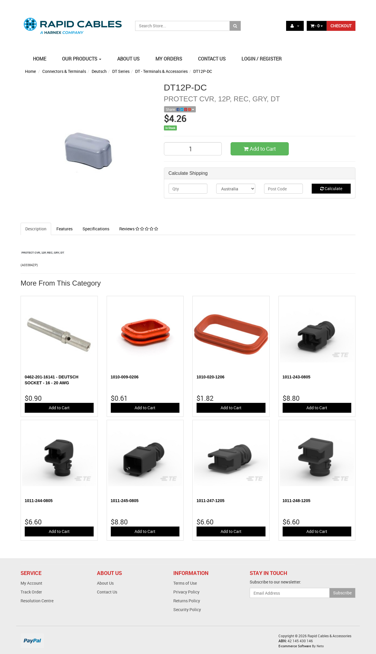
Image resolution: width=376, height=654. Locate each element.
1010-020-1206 (210, 377)
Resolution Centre (37, 600)
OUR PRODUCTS (81, 59)
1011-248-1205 (296, 500)
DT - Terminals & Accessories (161, 71)
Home (30, 71)
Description (35, 229)
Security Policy (187, 609)
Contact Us (107, 592)
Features (64, 229)
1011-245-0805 (125, 500)
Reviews (138, 229)
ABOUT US (128, 59)
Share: (180, 109)
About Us (105, 583)
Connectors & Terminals (64, 71)
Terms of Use (185, 583)
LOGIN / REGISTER (261, 59)
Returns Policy (186, 600)
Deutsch (99, 71)
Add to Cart (260, 148)
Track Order (31, 592)
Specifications (96, 229)
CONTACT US (212, 59)
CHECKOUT (341, 25)
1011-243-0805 (296, 377)
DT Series (121, 71)
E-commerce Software (294, 646)
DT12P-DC (202, 71)
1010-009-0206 (125, 377)
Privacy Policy (186, 592)
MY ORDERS (168, 59)
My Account (31, 583)
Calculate (331, 188)
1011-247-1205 (210, 500)
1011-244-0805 (39, 500)
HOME (39, 59)
